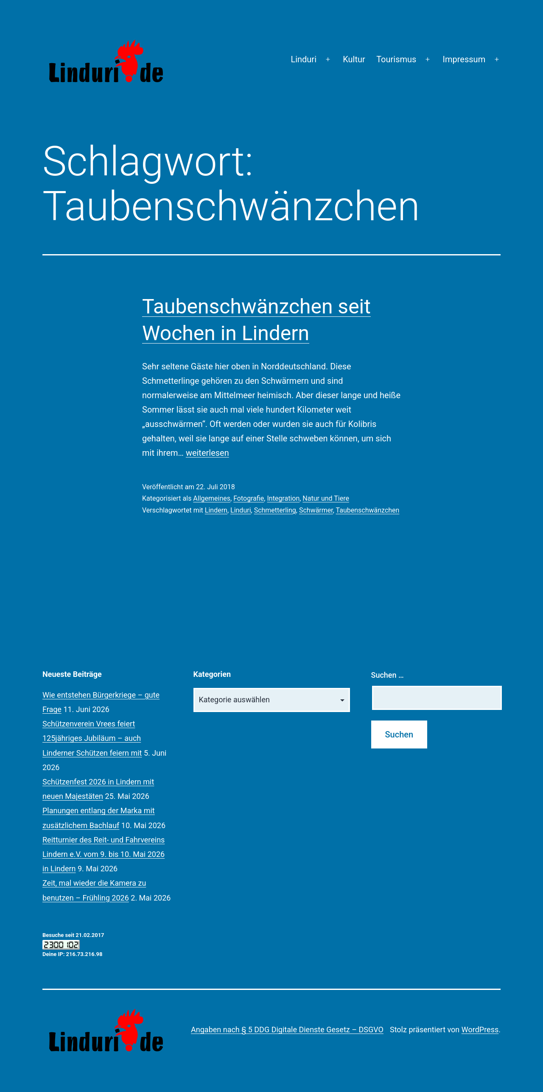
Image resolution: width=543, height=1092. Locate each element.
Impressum (464, 59)
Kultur (354, 59)
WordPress (480, 1029)
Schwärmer (316, 510)
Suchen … (387, 675)
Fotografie (248, 498)
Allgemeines (211, 498)
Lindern (216, 510)
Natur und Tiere (325, 498)
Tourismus (396, 59)
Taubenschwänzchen (368, 510)
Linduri (303, 59)
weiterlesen (207, 453)
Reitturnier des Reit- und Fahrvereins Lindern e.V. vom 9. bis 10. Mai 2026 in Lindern (103, 854)
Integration (283, 498)
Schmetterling (275, 510)
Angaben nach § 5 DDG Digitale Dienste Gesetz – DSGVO (287, 1029)
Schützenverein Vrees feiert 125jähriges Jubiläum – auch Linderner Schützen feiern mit (92, 738)
